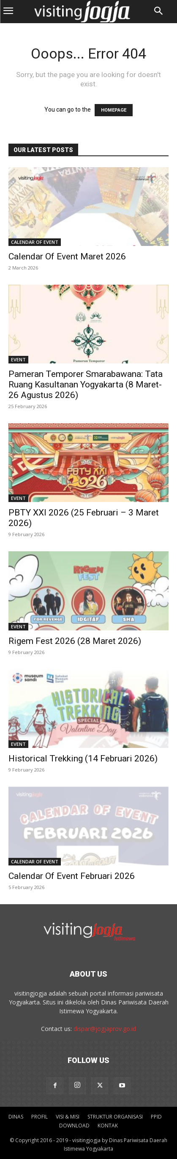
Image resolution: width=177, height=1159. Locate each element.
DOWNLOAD (74, 1125)
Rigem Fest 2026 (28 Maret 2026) (74, 641)
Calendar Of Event (34, 242)
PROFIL (39, 1116)
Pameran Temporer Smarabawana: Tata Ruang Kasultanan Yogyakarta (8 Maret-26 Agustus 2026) (85, 384)
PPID (156, 1116)
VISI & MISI (67, 1116)
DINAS (15, 1116)
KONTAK (108, 1125)
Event (18, 359)
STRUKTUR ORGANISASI (115, 1116)
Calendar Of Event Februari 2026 (71, 876)
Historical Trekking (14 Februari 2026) (83, 758)
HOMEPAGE (113, 110)
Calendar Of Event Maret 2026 (67, 256)
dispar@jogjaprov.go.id (105, 1029)
